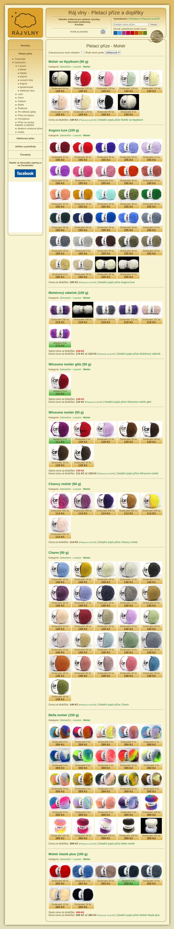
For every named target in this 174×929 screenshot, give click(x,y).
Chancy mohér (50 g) (65, 484)
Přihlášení (134, 18)
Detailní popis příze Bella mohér (116, 843)
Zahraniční (19, 62)
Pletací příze (25, 53)
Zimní (19, 97)
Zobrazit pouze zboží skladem (64, 52)
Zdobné (20, 101)
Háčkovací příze (25, 138)
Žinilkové (21, 108)
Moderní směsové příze (28, 128)
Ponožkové (22, 119)
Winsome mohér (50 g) (66, 412)
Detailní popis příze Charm (113, 704)
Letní (19, 94)
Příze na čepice (24, 115)
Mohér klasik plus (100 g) (68, 854)
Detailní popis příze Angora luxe (116, 282)
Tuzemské (18, 59)
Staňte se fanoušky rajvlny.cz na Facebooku (25, 169)
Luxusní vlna (25, 80)
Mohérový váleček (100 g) (68, 293)
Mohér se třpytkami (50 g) (68, 61)
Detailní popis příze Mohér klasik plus (138, 915)
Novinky (25, 45)
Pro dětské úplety (25, 111)
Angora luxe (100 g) (64, 130)
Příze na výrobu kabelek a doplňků (24, 123)
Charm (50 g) (59, 552)
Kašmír (22, 76)
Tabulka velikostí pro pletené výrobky (79, 19)
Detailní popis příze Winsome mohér (137, 473)
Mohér (22, 69)
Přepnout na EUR (150, 18)
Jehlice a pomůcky (25, 146)
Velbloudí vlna (26, 90)
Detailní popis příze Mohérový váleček (138, 353)
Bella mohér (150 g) (64, 715)
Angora (22, 83)
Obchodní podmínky (79, 22)
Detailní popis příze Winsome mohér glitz (128, 401)
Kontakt (79, 24)
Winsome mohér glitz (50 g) (70, 364)
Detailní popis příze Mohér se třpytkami (120, 119)
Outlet (19, 132)
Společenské (25, 87)
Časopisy (25, 154)
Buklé (19, 104)
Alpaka (22, 73)
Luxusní (20, 66)
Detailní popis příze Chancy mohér (118, 542)
